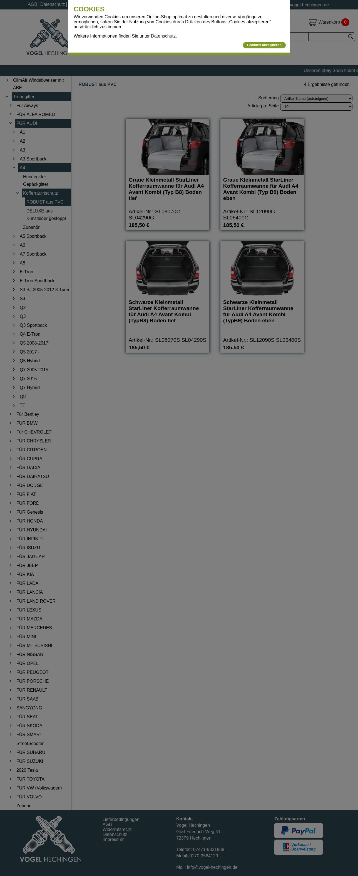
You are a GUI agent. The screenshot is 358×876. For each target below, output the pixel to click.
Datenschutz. (164, 36)
